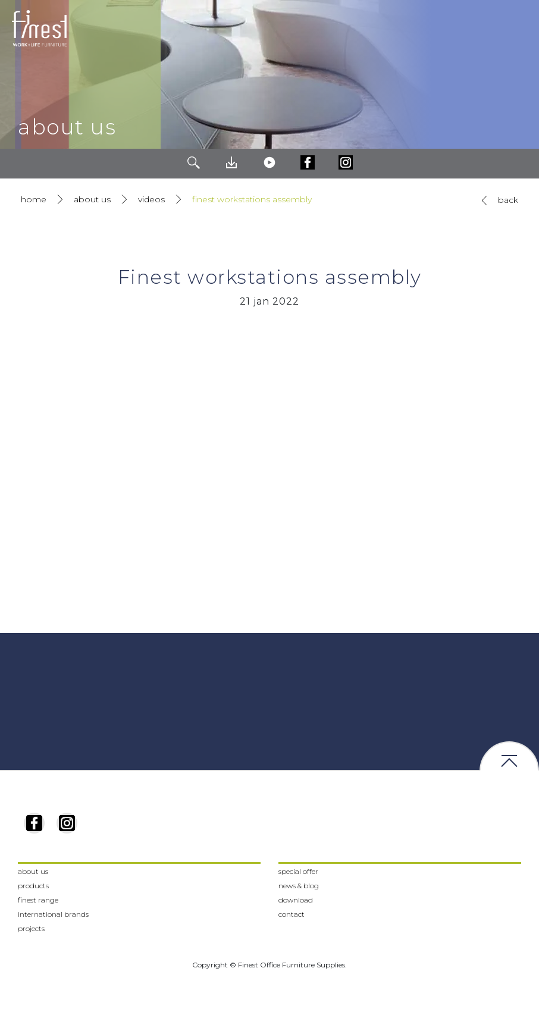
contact (291, 914)
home (33, 199)
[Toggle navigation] (520, 28)
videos (151, 199)
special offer (298, 871)
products (33, 885)
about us (92, 199)
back (497, 200)
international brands (53, 914)
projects (31, 928)
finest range (38, 899)
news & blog (298, 885)
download (295, 899)
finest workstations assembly (252, 199)
